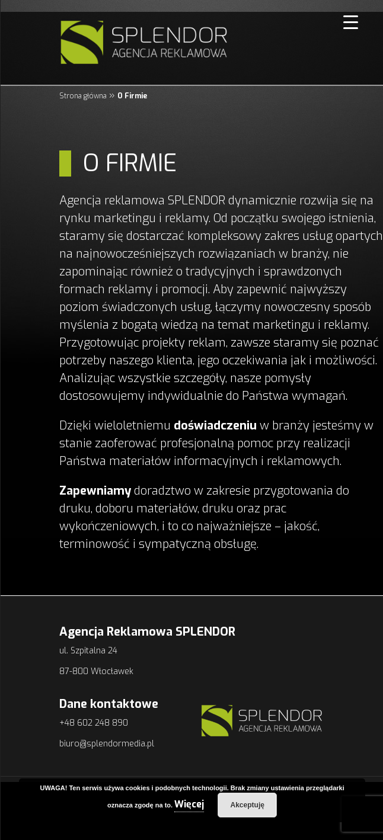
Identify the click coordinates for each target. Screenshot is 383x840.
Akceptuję (247, 805)
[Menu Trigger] (347, 22)
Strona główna (83, 96)
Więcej (189, 804)
